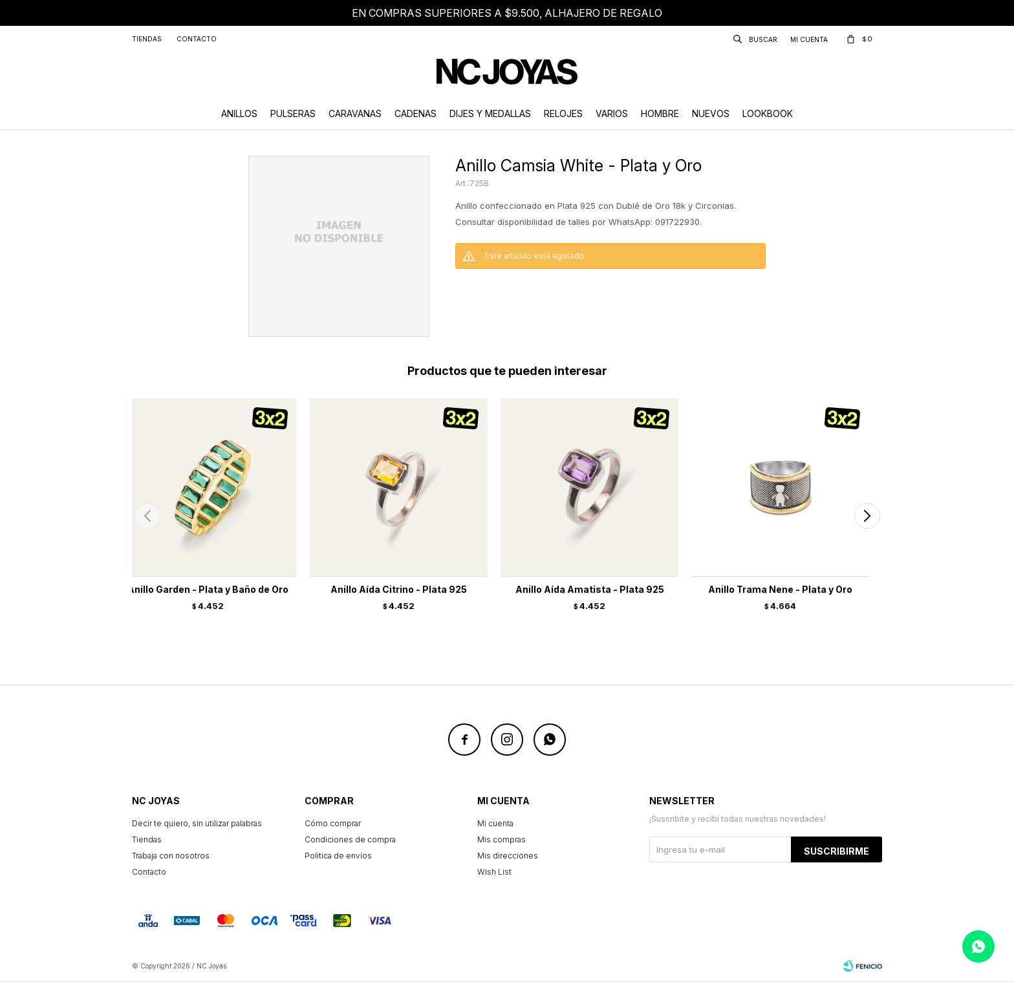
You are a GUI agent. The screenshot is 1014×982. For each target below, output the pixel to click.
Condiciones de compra (350, 839)
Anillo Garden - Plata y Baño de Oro (207, 589)
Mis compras (501, 839)
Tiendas (147, 39)
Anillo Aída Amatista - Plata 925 (589, 589)
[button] (867, 516)
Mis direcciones (507, 855)
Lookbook (767, 113)
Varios (612, 113)
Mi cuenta (495, 823)
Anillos (239, 113)
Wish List (494, 872)
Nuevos (710, 113)
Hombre (660, 113)
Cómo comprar (333, 823)
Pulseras (293, 113)
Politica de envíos (338, 855)
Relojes (563, 113)
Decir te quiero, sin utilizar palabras (197, 823)
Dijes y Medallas (490, 113)
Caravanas (355, 113)
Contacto (197, 39)
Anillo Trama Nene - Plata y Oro (780, 589)
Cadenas (415, 113)
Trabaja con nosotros (171, 855)
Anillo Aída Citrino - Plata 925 (398, 589)
